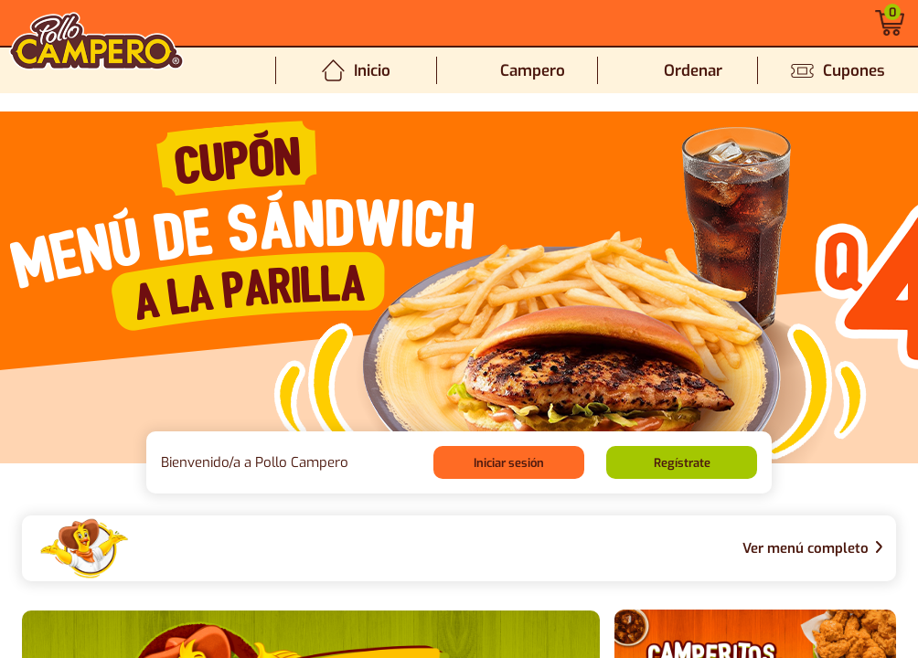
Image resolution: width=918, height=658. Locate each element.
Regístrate (682, 463)
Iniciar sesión (509, 463)
